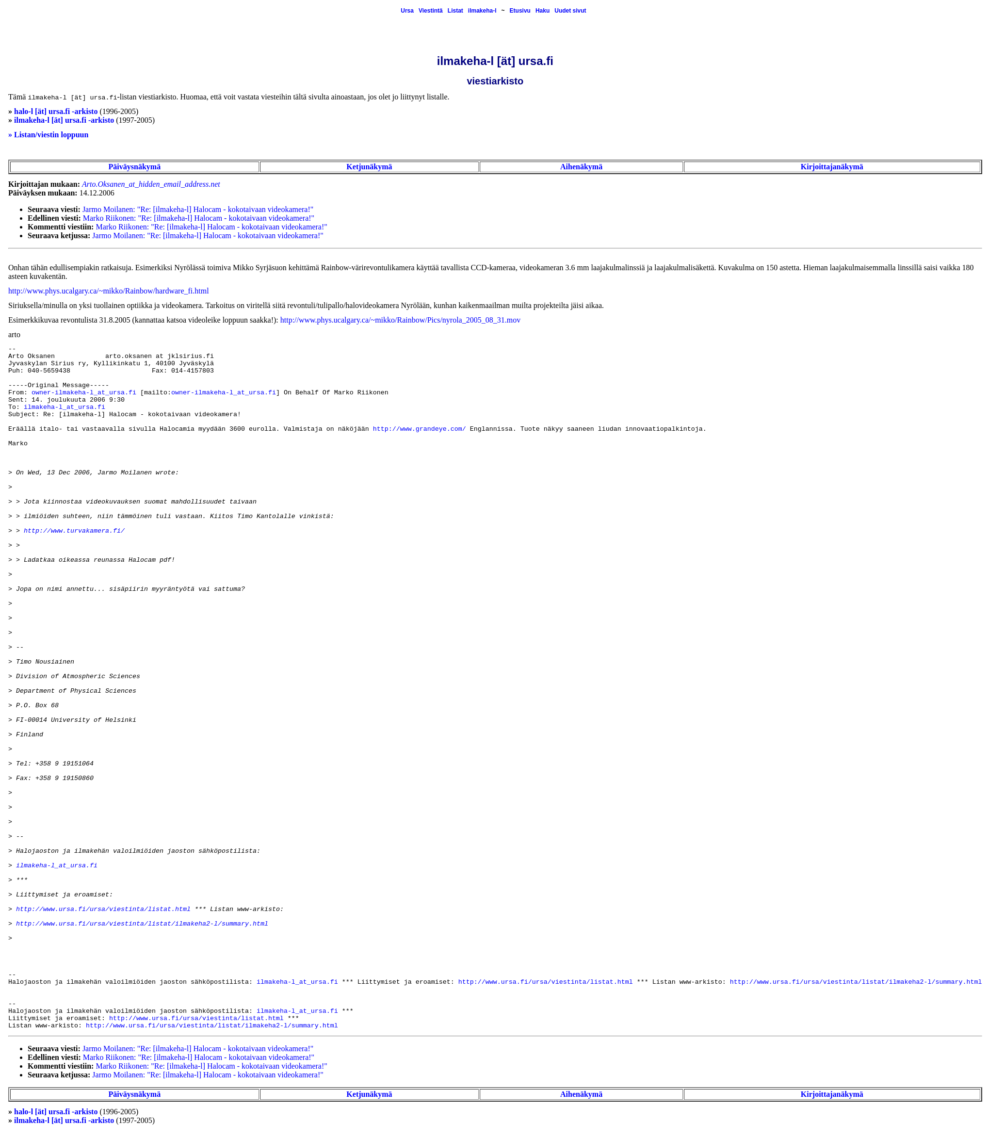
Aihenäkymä (581, 167)
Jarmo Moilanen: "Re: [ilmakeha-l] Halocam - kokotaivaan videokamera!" (197, 209)
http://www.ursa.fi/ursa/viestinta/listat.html (103, 909)
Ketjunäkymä (369, 167)
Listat (455, 10)
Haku (542, 10)
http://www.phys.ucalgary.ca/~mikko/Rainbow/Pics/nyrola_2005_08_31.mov (400, 320)
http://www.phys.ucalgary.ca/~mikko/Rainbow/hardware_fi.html (108, 291)
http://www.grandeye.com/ (419, 429)
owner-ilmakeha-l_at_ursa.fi (84, 392)
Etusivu (520, 10)
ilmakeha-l (482, 10)
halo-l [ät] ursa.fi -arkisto (55, 111)
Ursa (407, 10)
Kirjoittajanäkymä (832, 167)
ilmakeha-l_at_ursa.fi (64, 407)
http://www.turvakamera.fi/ (74, 531)
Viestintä (431, 10)
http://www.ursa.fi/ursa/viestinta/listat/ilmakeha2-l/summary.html (142, 923)
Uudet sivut (570, 10)
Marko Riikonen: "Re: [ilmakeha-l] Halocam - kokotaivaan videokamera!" (198, 218)
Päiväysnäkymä (135, 167)
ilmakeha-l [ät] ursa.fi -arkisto (64, 120)
